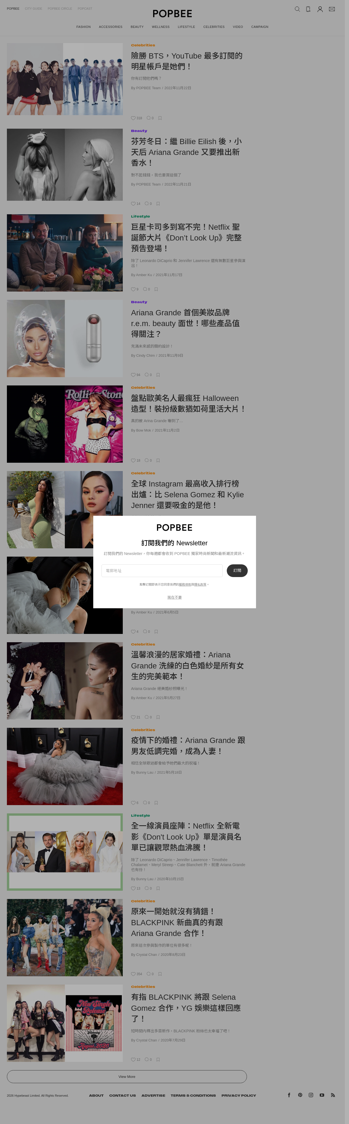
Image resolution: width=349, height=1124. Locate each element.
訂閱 (237, 570)
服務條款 (185, 584)
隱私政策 (200, 584)
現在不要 (174, 597)
